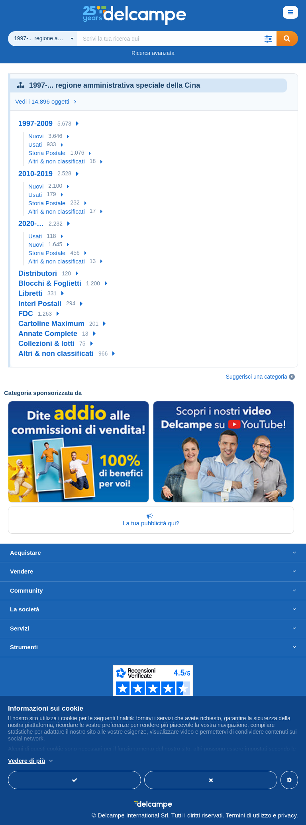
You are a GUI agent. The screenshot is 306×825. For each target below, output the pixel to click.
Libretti (30, 293)
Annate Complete (47, 334)
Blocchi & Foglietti (49, 283)
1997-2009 (35, 124)
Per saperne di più (79, 761)
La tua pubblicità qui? (149, 519)
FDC (25, 314)
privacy (287, 815)
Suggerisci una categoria (256, 376)
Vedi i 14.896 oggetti (45, 101)
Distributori (37, 273)
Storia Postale (46, 152)
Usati (35, 144)
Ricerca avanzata (153, 53)
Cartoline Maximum (51, 324)
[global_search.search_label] (177, 38)
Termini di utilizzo (248, 815)
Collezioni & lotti (46, 344)
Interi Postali (39, 304)
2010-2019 (35, 174)
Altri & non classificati (56, 161)
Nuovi (35, 136)
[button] (268, 38)
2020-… (31, 224)
